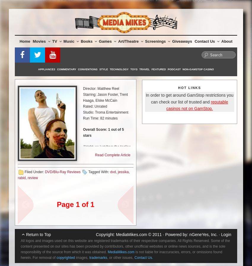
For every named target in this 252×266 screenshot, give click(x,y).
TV (57, 41)
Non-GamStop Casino (198, 69)
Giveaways (182, 41)
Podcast (174, 69)
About (227, 41)
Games (107, 41)
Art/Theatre (130, 41)
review (33, 178)
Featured (158, 69)
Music (71, 41)
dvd (113, 172)
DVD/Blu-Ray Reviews (63, 172)
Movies (41, 41)
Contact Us (206, 41)
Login (226, 234)
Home (25, 41)
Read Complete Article (112, 155)
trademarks (98, 258)
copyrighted (66, 258)
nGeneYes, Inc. (203, 234)
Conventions (88, 69)
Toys (134, 69)
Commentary (66, 69)
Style (103, 69)
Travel (144, 69)
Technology (119, 69)
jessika (123, 172)
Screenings (157, 41)
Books (89, 41)
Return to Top (38, 234)
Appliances (46, 69)
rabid (22, 178)
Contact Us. (144, 258)
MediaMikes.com (131, 234)
